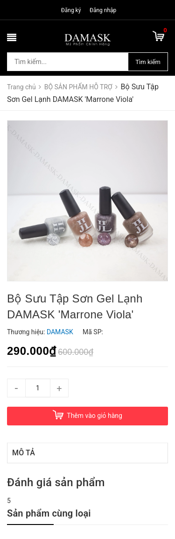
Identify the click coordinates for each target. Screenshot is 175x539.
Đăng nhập (103, 10)
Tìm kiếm (148, 61)
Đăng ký (71, 10)
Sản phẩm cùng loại (49, 513)
